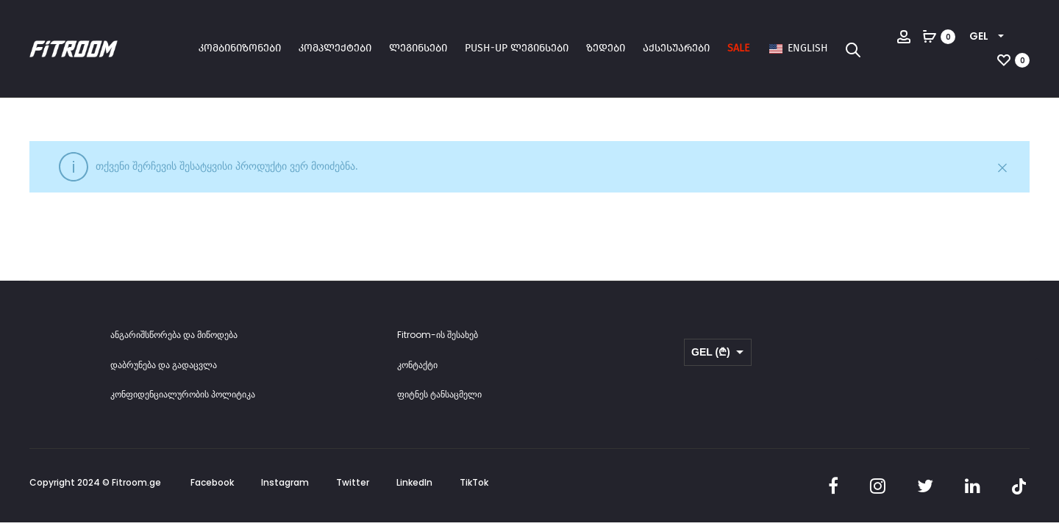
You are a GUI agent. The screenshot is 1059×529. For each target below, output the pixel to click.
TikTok (474, 482)
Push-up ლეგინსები (516, 48)
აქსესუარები (676, 48)
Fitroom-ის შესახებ (437, 334)
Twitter (352, 482)
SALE (738, 48)
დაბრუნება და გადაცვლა (163, 365)
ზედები (605, 48)
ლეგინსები (418, 48)
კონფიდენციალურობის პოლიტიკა (182, 394)
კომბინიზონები (240, 48)
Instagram (285, 482)
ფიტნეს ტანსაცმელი (439, 394)
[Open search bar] (853, 49)
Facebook (212, 482)
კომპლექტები (335, 48)
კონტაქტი (417, 365)
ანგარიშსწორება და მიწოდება (174, 334)
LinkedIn (414, 482)
